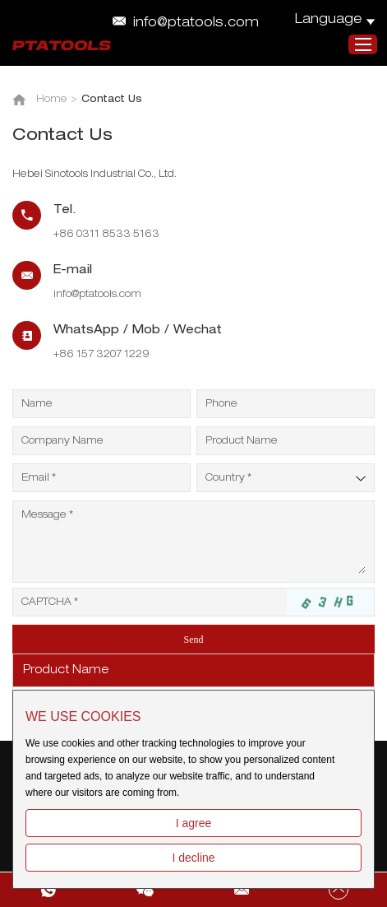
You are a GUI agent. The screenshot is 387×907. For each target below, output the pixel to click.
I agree (194, 823)
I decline (193, 857)
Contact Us (111, 100)
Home (51, 100)
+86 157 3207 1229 (101, 355)
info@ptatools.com (196, 23)
